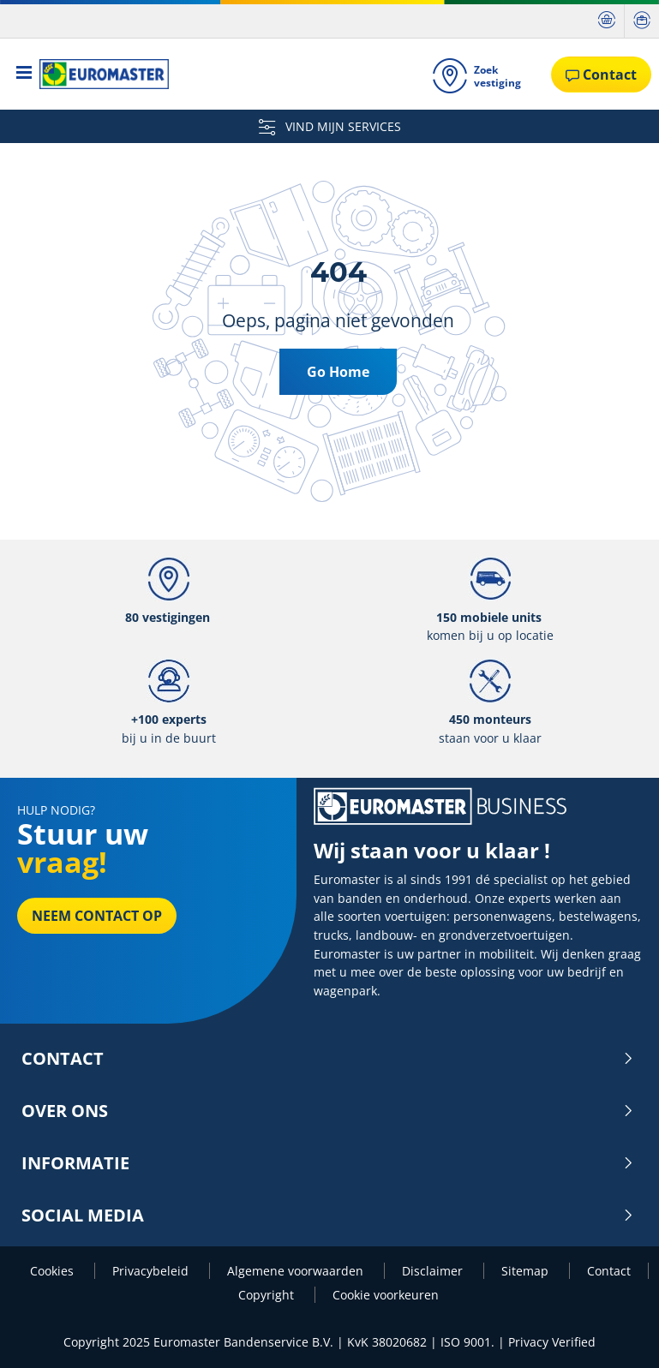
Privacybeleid (152, 1271)
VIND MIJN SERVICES (330, 126)
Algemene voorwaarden (297, 1271)
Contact (327, 1058)
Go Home (338, 371)
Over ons (327, 1111)
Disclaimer (434, 1271)
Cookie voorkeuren (385, 1295)
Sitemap (526, 1271)
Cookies (53, 1271)
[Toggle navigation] (24, 74)
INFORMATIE (327, 1163)
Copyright (267, 1295)
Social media (327, 1215)
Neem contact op (97, 915)
